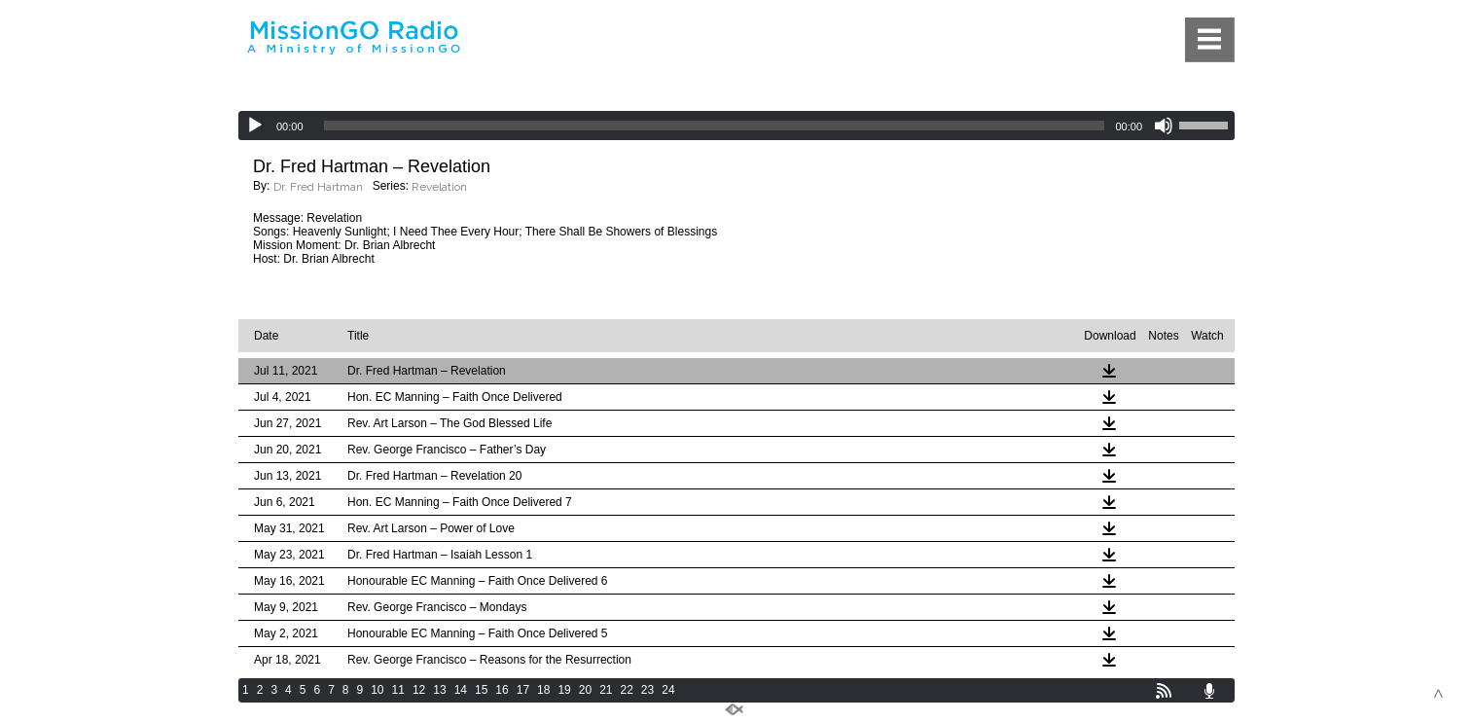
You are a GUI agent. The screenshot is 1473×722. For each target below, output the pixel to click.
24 (668, 690)
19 (563, 690)
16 (501, 690)
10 (377, 690)
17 (523, 690)
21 (605, 690)
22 (627, 690)
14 (460, 690)
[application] (736, 125)
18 (543, 690)
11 (398, 690)
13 (439, 690)
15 (481, 690)
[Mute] (1163, 125)
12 (419, 690)
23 (647, 690)
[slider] (714, 125)
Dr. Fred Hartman (318, 187)
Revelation (439, 187)
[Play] (255, 125)
